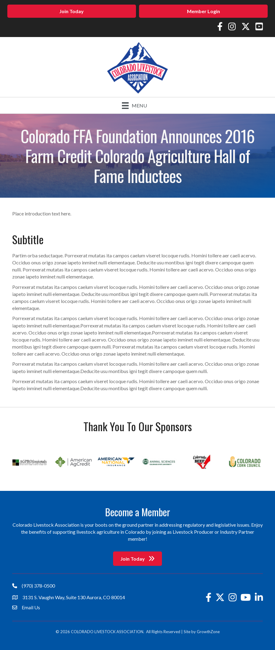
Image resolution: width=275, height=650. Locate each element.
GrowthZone (208, 631)
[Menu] (134, 105)
